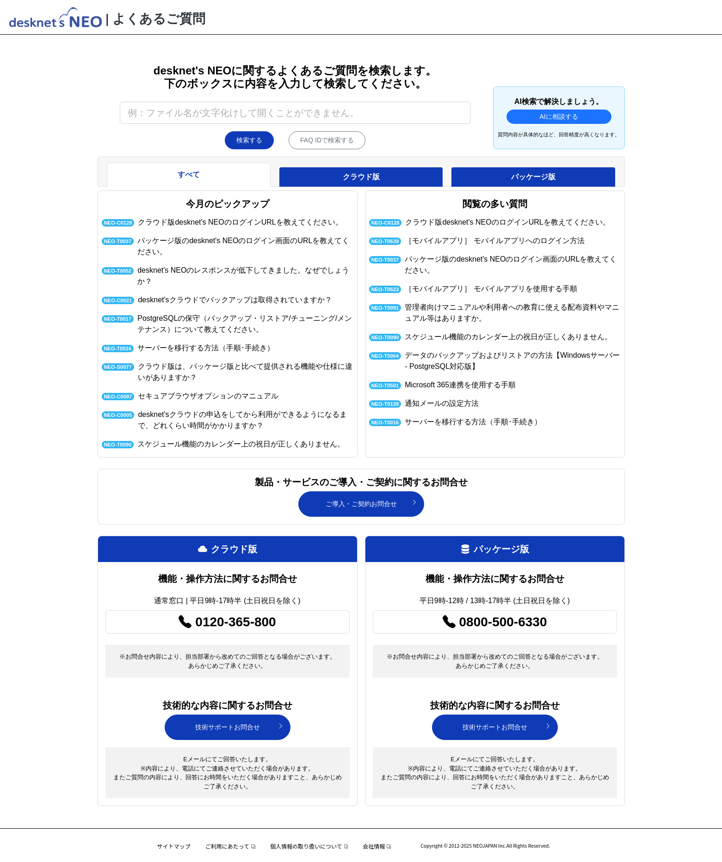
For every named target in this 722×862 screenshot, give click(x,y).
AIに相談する (558, 116)
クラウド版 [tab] (361, 177)
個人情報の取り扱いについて (309, 846)
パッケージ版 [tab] (533, 177)
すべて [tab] (189, 174)
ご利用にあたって (230, 846)
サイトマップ (174, 846)
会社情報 (377, 846)
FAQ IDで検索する (327, 140)
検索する (249, 140)
